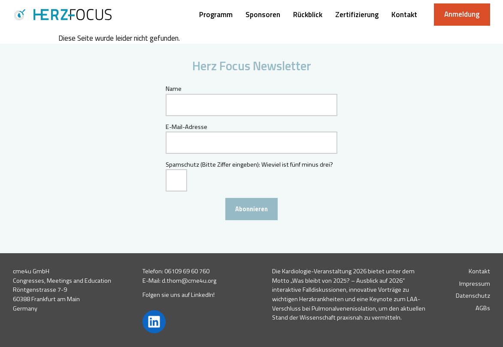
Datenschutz (473, 295)
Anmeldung (461, 14)
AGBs (483, 308)
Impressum (474, 283)
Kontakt (479, 271)
